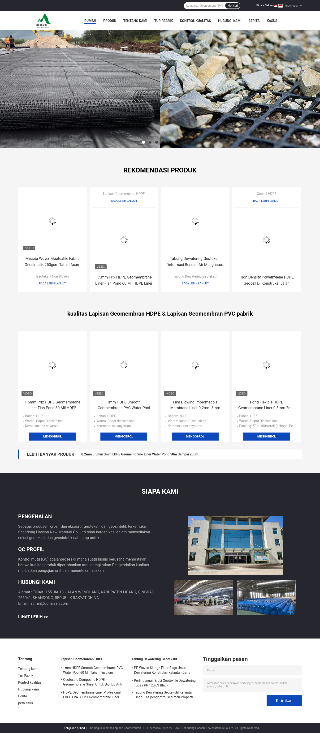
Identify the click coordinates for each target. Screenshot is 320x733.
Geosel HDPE (266, 194)
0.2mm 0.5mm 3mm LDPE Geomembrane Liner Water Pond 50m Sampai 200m (139, 454)
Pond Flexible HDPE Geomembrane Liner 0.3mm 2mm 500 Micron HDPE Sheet (266, 405)
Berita (254, 21)
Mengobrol (52, 436)
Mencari (233, 5)
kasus (272, 21)
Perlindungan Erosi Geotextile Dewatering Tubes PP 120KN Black (165, 683)
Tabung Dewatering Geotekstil (195, 276)
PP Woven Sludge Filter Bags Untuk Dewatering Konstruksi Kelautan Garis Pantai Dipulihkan (162, 671)
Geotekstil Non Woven (52, 276)
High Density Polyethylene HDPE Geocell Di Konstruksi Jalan (266, 280)
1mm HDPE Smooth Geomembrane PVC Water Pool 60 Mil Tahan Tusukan (124, 405)
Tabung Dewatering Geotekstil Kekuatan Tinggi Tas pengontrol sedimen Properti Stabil (164, 695)
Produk (109, 21)
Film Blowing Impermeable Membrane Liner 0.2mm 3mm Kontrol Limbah (195, 405)
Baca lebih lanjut (52, 283)
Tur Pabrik (163, 21)
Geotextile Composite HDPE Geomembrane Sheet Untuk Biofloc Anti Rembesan (92, 683)
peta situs (25, 703)
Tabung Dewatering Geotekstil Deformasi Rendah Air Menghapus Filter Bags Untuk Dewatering (195, 262)
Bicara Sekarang (266, 5)
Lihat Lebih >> (33, 616)
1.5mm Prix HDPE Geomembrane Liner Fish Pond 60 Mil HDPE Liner (123, 280)
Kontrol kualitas (195, 21)
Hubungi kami (230, 21)
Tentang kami (135, 21)
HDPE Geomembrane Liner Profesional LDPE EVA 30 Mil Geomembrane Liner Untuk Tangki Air (92, 695)
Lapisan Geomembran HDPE (124, 194)
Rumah (90, 21)
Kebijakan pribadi (75, 728)
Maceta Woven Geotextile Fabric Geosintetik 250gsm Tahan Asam (52, 261)
